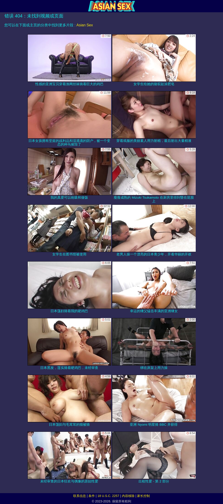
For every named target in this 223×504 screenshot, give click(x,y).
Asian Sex (84, 25)
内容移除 (128, 496)
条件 (91, 496)
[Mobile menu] (4, 6)
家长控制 (143, 496)
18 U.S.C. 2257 (108, 496)
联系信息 (79, 496)
